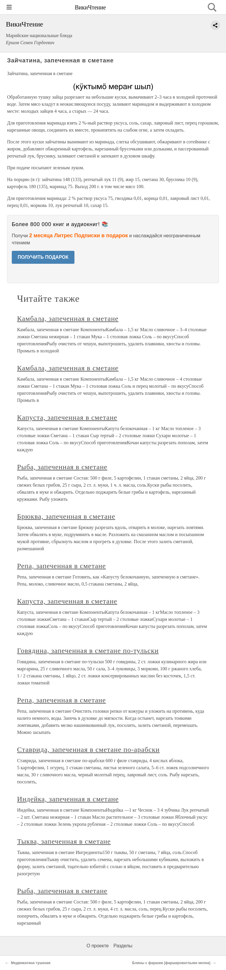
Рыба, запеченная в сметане (62, 467)
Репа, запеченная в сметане (61, 566)
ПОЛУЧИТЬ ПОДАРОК (43, 257)
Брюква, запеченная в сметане (66, 516)
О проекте (98, 945)
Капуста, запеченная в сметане (67, 417)
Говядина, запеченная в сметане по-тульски (88, 650)
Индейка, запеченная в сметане (68, 799)
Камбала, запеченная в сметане (68, 318)
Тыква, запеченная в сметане (64, 841)
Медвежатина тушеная (30, 963)
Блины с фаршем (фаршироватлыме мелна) (171, 963)
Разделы (122, 945)
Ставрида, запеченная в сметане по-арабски (88, 749)
